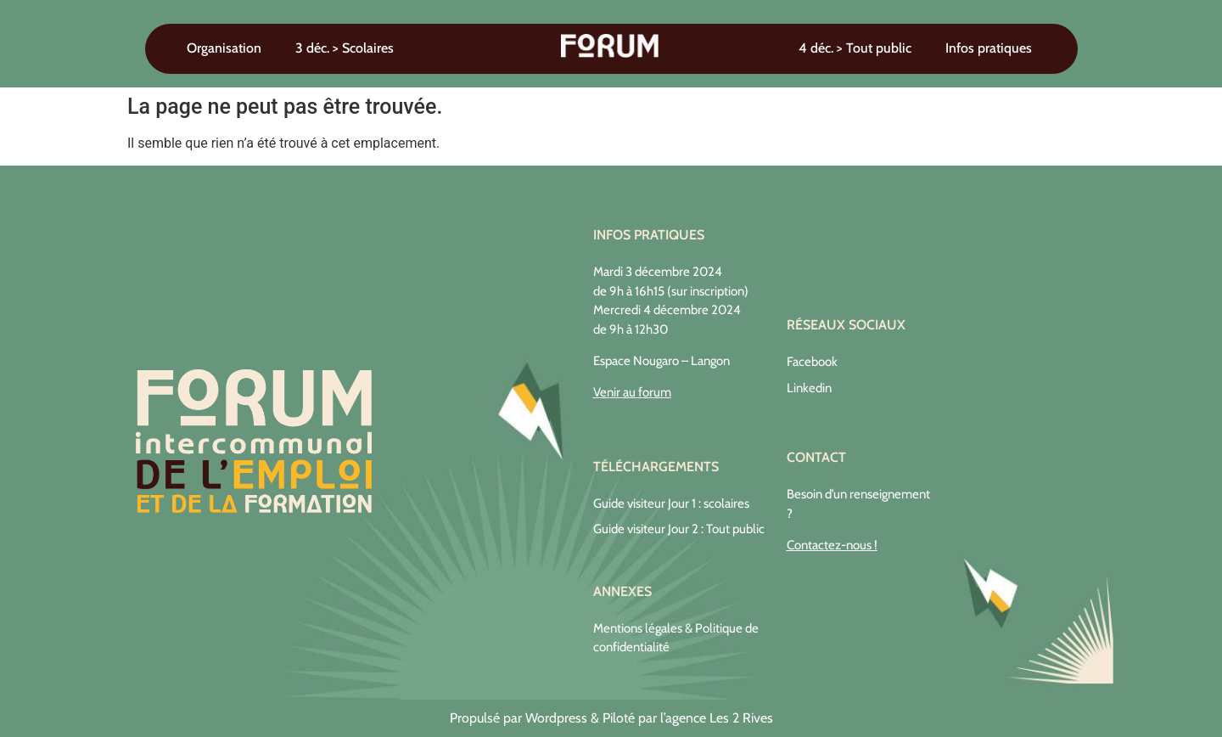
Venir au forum (632, 392)
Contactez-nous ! (832, 545)
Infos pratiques (988, 48)
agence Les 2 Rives (719, 718)
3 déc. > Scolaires (344, 48)
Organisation (224, 48)
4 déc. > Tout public (855, 48)
